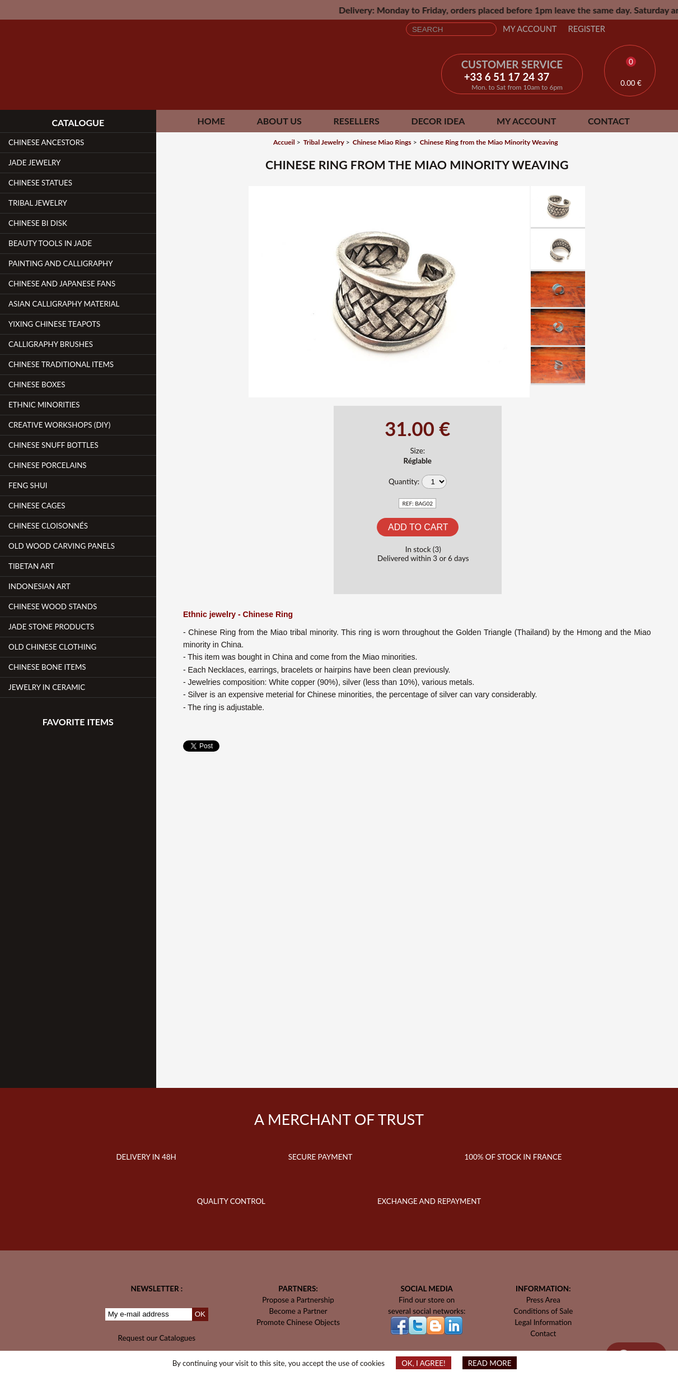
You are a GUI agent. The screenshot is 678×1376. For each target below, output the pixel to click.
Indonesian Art (39, 586)
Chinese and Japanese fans (61, 283)
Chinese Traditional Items (61, 364)
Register (586, 29)
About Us (279, 120)
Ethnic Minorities (44, 404)
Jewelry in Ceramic (46, 687)
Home (211, 120)
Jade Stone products (51, 626)
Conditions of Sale (543, 1310)
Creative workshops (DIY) (59, 424)
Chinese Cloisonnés (48, 525)
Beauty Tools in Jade (50, 243)
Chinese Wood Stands (52, 606)
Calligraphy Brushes (50, 344)
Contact (609, 120)
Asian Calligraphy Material (63, 303)
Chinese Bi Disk (37, 223)
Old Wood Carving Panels (61, 545)
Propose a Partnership (298, 1299)
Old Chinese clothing (52, 646)
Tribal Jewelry (37, 202)
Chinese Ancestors (46, 142)
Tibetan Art (31, 566)
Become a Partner (298, 1310)
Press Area (543, 1299)
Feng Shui (28, 485)
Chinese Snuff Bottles (53, 445)
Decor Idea (438, 120)
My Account (530, 29)
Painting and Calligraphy (60, 263)
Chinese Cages (36, 505)
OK (200, 1314)
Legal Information (543, 1322)
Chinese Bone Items (47, 666)
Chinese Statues (40, 182)
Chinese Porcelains (47, 465)
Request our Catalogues (157, 1337)
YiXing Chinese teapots (54, 323)
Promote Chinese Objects (298, 1322)
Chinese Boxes (37, 384)
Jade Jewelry (34, 162)
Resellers (356, 120)
